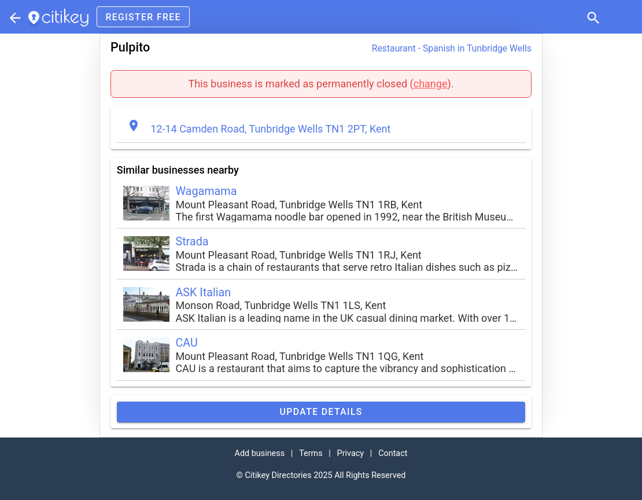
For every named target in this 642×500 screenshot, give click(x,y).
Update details (320, 411)
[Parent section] (14, 17)
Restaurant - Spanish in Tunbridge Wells (452, 48)
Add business (260, 453)
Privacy (350, 453)
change (431, 84)
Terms (310, 453)
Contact (392, 453)
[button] (592, 17)
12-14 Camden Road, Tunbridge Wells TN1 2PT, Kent (270, 129)
